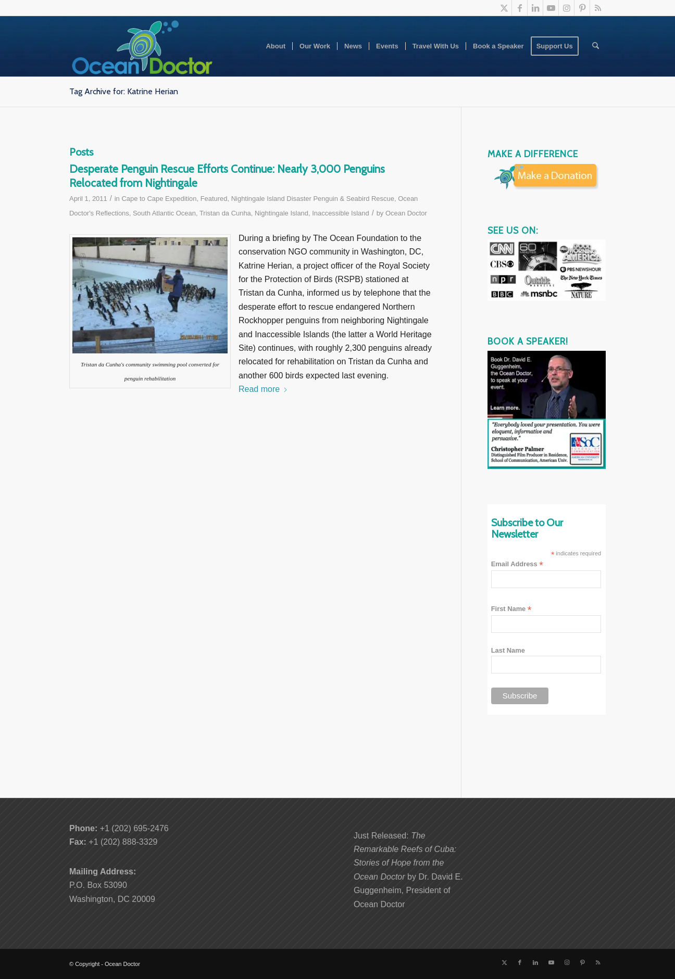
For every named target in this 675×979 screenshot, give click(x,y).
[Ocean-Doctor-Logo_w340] (142, 46)
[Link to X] (503, 8)
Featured (214, 198)
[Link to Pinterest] (582, 8)
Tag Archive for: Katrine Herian (123, 91)
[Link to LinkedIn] (535, 8)
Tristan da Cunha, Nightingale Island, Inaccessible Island (284, 213)
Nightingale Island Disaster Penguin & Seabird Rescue (312, 198)
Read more (263, 389)
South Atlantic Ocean (164, 213)
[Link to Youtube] (550, 8)
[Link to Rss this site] (598, 8)
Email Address (517, 564)
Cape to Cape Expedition (158, 198)
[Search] (595, 46)
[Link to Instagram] (566, 8)
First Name (511, 609)
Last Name (508, 650)
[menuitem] (275, 46)
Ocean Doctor (406, 213)
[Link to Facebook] (519, 8)
